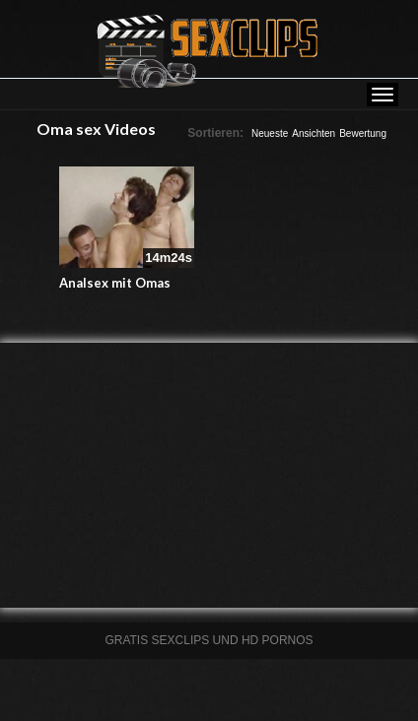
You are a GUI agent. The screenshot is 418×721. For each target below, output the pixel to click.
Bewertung (362, 133)
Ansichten (313, 133)
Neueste (269, 133)
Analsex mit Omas (115, 283)
